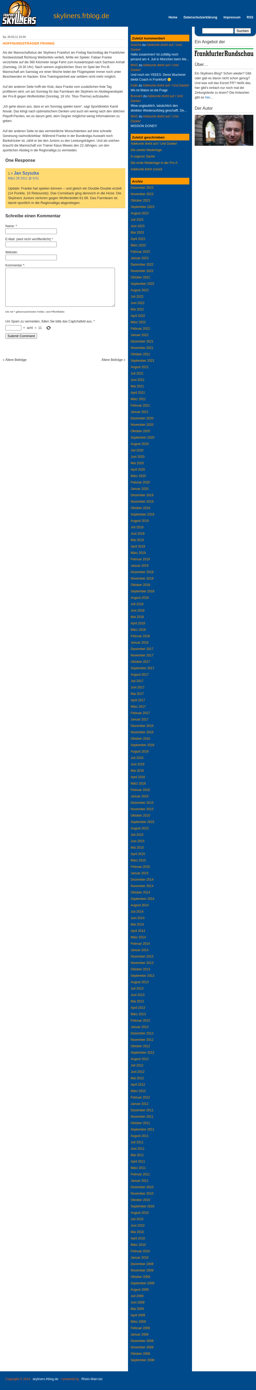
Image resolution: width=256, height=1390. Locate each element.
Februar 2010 (140, 1251)
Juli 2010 (137, 1219)
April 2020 (138, 469)
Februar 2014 (140, 944)
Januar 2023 (140, 258)
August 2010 (140, 1213)
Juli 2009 (137, 1296)
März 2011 (138, 1168)
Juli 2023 (137, 220)
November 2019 (142, 501)
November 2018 (142, 578)
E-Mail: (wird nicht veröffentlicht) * (29, 239)
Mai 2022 (137, 309)
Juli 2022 (137, 296)
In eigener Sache (143, 156)
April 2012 (138, 1084)
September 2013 (142, 976)
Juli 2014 (137, 911)
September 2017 (142, 668)
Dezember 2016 (142, 726)
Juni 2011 (138, 1149)
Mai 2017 (137, 694)
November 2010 (142, 1193)
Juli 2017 (137, 681)
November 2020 (142, 425)
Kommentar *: (15, 265)
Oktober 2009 (140, 1277)
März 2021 (138, 399)
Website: (11, 252)
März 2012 (138, 1091)
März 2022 (138, 322)
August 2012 (140, 1059)
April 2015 (138, 854)
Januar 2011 (140, 1181)
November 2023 (142, 194)
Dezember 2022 (142, 264)
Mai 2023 (137, 232)
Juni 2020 (138, 457)
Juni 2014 (138, 918)
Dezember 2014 (142, 879)
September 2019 (142, 514)
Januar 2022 (140, 335)
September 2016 (142, 745)
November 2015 (142, 809)
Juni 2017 (138, 687)
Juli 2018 (137, 604)
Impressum (232, 17)
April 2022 (138, 316)
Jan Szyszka (26, 173)
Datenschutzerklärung (200, 17)
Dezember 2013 (142, 956)
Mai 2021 (137, 386)
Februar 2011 (140, 1174)
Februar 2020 (140, 482)
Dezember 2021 (142, 341)
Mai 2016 (137, 771)
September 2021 (142, 361)
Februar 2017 (140, 713)
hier (207, 97)
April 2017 (138, 700)
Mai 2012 (137, 1078)
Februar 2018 (140, 636)
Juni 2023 (138, 226)
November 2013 (142, 963)
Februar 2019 (140, 559)
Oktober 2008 (140, 1354)
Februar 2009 (140, 1328)
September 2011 (142, 1129)
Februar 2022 (140, 328)
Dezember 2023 (142, 188)
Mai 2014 (137, 924)
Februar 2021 (140, 405)
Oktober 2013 (140, 969)
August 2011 (140, 1136)
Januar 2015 (140, 873)
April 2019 (138, 546)
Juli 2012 (137, 1065)
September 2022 (142, 284)
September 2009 (142, 1283)
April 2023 (138, 239)
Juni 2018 (138, 610)
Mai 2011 (137, 1155)
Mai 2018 (137, 617)
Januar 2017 (140, 719)
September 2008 (142, 1360)
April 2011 (138, 1161)
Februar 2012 (140, 1097)
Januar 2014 (140, 950)
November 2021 (142, 348)
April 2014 (138, 931)
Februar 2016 (140, 790)
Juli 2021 (137, 373)
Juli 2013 (137, 988)
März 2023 (138, 245)
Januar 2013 (140, 1027)
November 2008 (142, 1347)
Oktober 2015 (140, 815)
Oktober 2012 (140, 1046)
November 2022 (142, 271)
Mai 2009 (137, 1309)
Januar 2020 (140, 489)
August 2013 (140, 982)
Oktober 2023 (140, 200)
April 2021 (138, 393)
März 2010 (138, 1245)
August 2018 (140, 598)
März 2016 (138, 783)
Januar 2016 (140, 796)
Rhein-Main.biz (92, 1379)
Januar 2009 (140, 1334)
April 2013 (138, 1008)
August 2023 (140, 213)
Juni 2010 (138, 1225)
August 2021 (140, 367)
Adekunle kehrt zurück (146, 169)
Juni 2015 (138, 841)
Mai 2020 (137, 463)
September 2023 (142, 207)
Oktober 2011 (140, 1123)
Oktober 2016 (140, 739)
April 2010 (138, 1238)
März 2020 (138, 476)
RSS (250, 17)
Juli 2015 (137, 835)
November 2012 (142, 1040)
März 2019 (138, 553)
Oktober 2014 (140, 892)
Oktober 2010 (140, 1200)
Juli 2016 (137, 758)
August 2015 (140, 828)
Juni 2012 (138, 1072)
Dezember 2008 (142, 1341)
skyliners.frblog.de (81, 16)
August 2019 (140, 521)
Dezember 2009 (142, 1264)
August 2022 (140, 290)
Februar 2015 (140, 867)
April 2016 (138, 777)
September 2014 (142, 899)
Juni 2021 (138, 380)
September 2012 (142, 1052)
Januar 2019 (140, 566)
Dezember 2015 (142, 803)
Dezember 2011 (142, 1110)
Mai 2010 (137, 1232)
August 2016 (140, 751)
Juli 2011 (137, 1142)
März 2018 (138, 630)
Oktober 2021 (140, 354)
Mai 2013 (137, 1001)
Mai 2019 (137, 540)
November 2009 (142, 1270)
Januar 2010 (140, 1257)
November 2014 (142, 886)
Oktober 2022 (140, 277)
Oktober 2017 (140, 662)
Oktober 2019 (140, 508)
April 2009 (138, 1315)
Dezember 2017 (142, 649)
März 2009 (138, 1322)
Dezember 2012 (142, 1033)
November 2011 (142, 1117)
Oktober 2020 (140, 431)
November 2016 (142, 732)
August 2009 (140, 1289)
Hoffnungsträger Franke (29, 43)
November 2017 (142, 655)
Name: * (11, 226)
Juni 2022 (138, 303)
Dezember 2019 (142, 495)
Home (173, 17)
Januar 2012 (140, 1104)
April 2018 (138, 623)
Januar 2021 (140, 412)
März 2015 (138, 860)
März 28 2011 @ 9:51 (23, 178)
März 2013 (138, 1014)
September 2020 (142, 437)
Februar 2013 (140, 1020)
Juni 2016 (138, 764)
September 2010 (142, 1206)
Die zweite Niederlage (146, 150)
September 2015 (142, 822)
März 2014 (138, 937)
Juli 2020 (137, 450)
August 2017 (140, 674)
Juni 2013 (138, 995)
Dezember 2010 (142, 1187)
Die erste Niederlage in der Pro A (154, 163)
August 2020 (140, 444)
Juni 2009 (138, 1302)
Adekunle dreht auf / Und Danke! (166, 85)
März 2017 (138, 706)
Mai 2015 (137, 847)
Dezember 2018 (142, 572)
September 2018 (142, 591)
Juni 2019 (138, 533)
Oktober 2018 (140, 585)
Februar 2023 (140, 252)
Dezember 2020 (142, 418)
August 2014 (140, 905)
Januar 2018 (140, 642)
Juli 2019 (137, 527)
